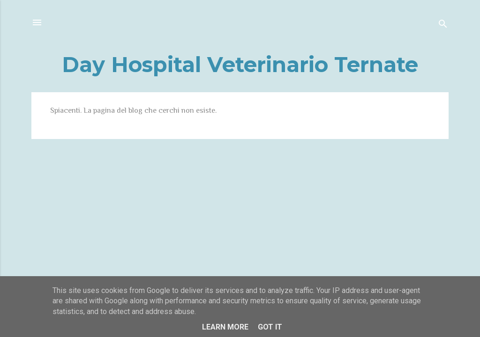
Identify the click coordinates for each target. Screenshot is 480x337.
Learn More (225, 326)
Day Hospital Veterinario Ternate (240, 64)
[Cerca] (443, 25)
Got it (270, 326)
